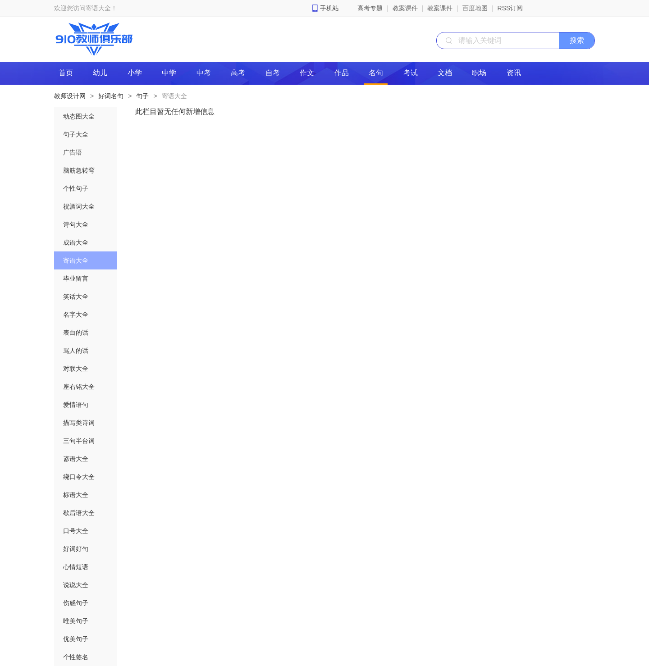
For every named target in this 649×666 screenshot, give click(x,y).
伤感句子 (75, 603)
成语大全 (75, 242)
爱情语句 (75, 404)
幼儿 (100, 73)
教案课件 (405, 8)
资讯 (514, 73)
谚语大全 (75, 458)
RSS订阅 (510, 8)
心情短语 (75, 566)
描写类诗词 (79, 422)
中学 (169, 73)
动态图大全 (79, 116)
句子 (142, 96)
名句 (376, 73)
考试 (410, 73)
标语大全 (75, 494)
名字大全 (75, 314)
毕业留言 (75, 278)
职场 (479, 73)
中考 (204, 73)
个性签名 (75, 657)
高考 (238, 73)
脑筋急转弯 (79, 170)
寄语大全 (174, 96)
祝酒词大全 (79, 206)
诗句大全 (75, 224)
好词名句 (110, 96)
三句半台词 (79, 440)
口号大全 (75, 530)
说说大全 (75, 584)
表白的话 (75, 332)
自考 (272, 73)
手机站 (329, 8)
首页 (66, 73)
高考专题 (370, 8)
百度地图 (475, 8)
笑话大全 (75, 296)
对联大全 (75, 368)
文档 (445, 73)
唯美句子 (75, 621)
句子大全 (75, 134)
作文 (307, 73)
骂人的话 (75, 350)
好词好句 (75, 548)
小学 (135, 73)
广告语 (72, 152)
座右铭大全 (79, 386)
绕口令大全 (79, 476)
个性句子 (75, 188)
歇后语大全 (79, 512)
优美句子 (75, 639)
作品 (341, 73)
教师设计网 (70, 96)
